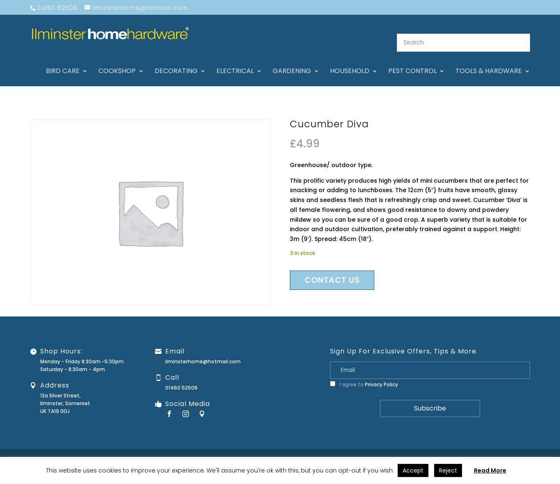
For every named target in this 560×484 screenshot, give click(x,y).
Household (349, 61)
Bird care (63, 61)
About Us (332, 449)
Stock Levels (538, 449)
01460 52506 (181, 377)
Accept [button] (413, 470)
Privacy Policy (381, 374)
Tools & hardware (488, 61)
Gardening (292, 61)
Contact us (332, 269)
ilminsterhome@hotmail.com (203, 351)
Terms (509, 449)
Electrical (235, 61)
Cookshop (117, 61)
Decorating (176, 61)
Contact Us (365, 449)
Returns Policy (437, 449)
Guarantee (400, 449)
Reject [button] (448, 470)
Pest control (412, 61)
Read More (490, 470)
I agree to (364, 374)
